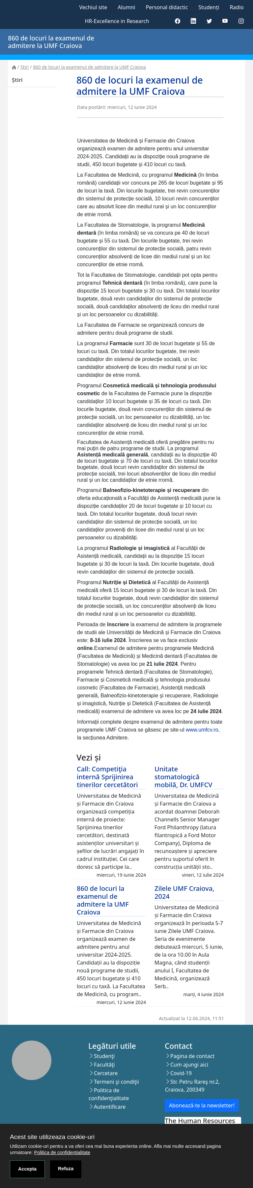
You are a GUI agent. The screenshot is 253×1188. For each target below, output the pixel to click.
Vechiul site (93, 7)
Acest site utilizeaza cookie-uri (52, 1137)
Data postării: (91, 107)
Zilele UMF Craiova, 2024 (184, 892)
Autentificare (110, 1106)
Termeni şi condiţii (116, 1081)
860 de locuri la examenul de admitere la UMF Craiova (89, 67)
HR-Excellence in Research (117, 21)
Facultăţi (104, 1064)
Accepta (27, 1169)
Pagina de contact (192, 1056)
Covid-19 (181, 1073)
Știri (24, 67)
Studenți (208, 7)
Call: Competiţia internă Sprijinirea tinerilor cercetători (107, 776)
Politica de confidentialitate (62, 1152)
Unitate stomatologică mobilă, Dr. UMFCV (183, 776)
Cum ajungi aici (189, 1064)
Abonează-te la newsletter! (202, 1105)
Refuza (65, 1168)
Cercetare (106, 1073)
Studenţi (104, 1056)
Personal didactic (167, 7)
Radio (237, 7)
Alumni (126, 7)
